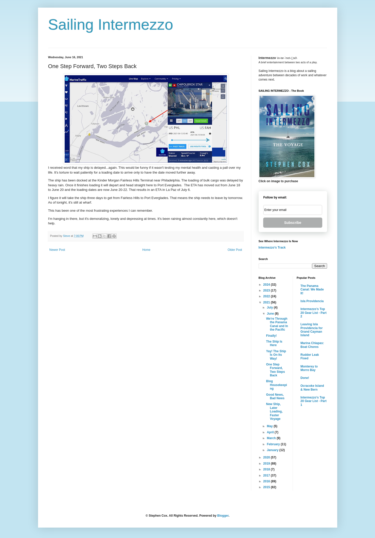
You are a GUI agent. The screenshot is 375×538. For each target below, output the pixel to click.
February (274, 444)
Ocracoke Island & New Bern (312, 387)
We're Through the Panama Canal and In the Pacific (277, 324)
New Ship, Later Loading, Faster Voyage (274, 411)
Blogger (223, 515)
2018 (267, 469)
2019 (267, 463)
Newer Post (57, 250)
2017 (267, 475)
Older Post (235, 250)
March (272, 438)
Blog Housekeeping (276, 384)
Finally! (271, 335)
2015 (267, 487)
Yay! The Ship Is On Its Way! (276, 354)
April (271, 432)
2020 (267, 457)
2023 (267, 290)
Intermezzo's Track (272, 247)
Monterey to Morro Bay (309, 368)
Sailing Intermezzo (110, 24)
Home (146, 250)
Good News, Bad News (275, 396)
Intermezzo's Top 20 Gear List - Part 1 (313, 401)
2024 (267, 284)
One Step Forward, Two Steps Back (275, 370)
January (273, 450)
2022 (267, 296)
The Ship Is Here (274, 343)
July (270, 307)
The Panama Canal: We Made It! (312, 289)
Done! (304, 378)
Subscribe (292, 223)
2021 (267, 302)
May (270, 426)
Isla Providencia (312, 301)
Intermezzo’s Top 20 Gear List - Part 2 (313, 312)
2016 (267, 481)
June (271, 313)
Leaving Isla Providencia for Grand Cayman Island (311, 329)
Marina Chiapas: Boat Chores (312, 344)
